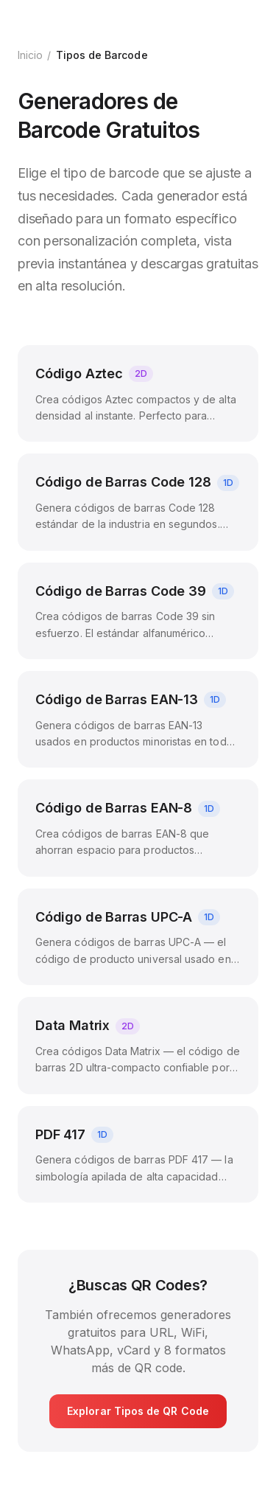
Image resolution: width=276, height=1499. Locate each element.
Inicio (30, 55)
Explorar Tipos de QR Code (138, 1411)
